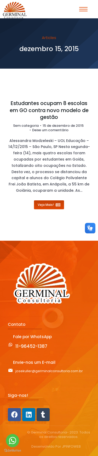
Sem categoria (26, 125)
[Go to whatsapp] (12, 440)
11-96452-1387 (31, 346)
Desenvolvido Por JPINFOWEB (56, 446)
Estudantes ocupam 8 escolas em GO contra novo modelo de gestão (49, 110)
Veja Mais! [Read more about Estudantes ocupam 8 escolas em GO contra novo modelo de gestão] (49, 204)
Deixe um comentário (50, 130)
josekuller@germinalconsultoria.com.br (49, 371)
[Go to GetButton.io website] (12, 450)
